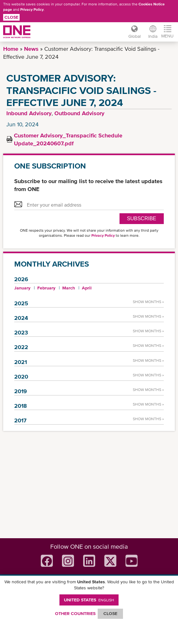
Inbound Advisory (29, 113)
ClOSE (110, 613)
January (22, 287)
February (46, 287)
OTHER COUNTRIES (75, 613)
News (31, 48)
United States (89, 599)
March (68, 287)
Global (134, 36)
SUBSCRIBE (141, 218)
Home (10, 48)
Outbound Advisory (79, 113)
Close (11, 17)
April (87, 287)
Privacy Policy (32, 9)
